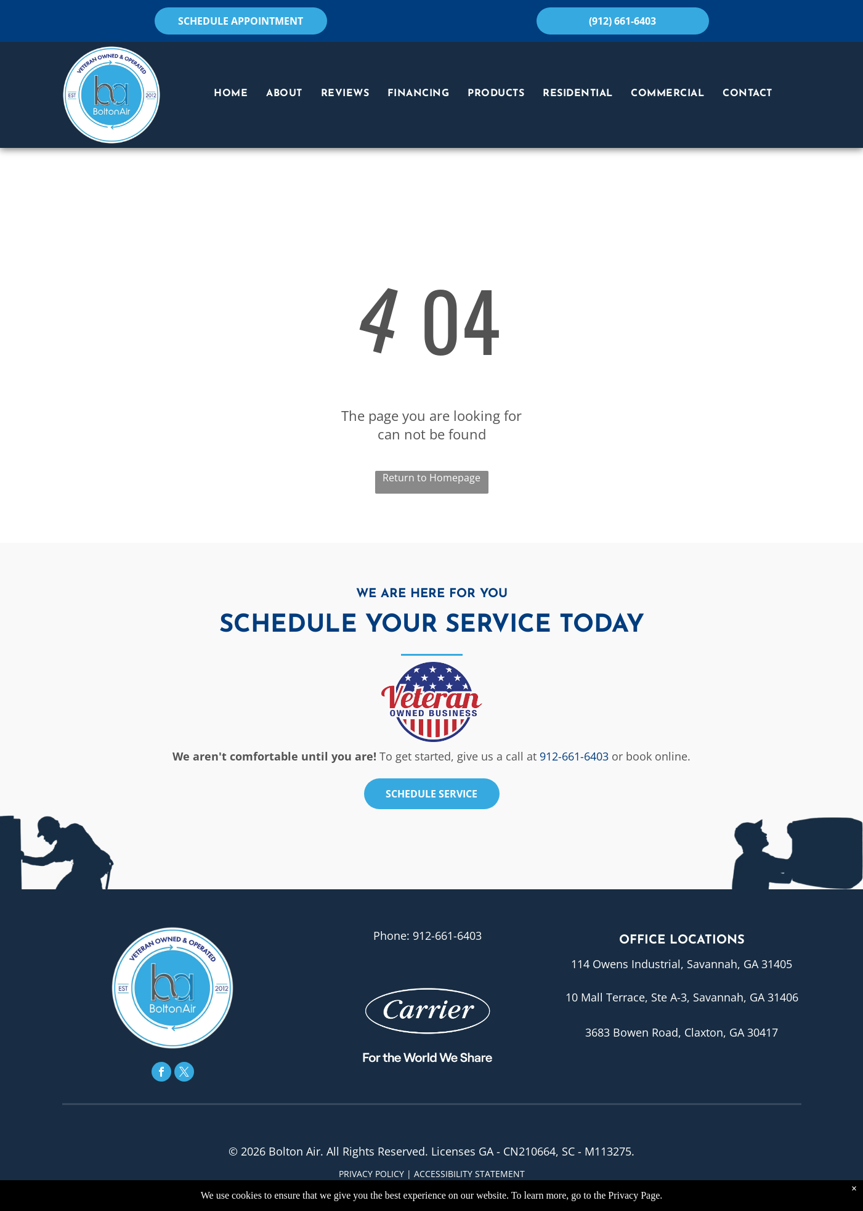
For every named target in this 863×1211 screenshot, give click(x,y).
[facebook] (161, 1073)
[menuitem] (231, 93)
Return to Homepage (431, 477)
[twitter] (184, 1073)
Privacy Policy (371, 1174)
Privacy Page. (635, 1195)
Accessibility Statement (469, 1174)
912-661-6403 (574, 756)
